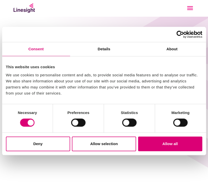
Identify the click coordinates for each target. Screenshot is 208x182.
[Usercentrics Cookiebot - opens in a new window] (180, 34)
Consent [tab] (36, 49)
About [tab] (172, 49)
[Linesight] (24, 8)
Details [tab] (104, 49)
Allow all (170, 144)
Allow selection (104, 144)
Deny (38, 144)
